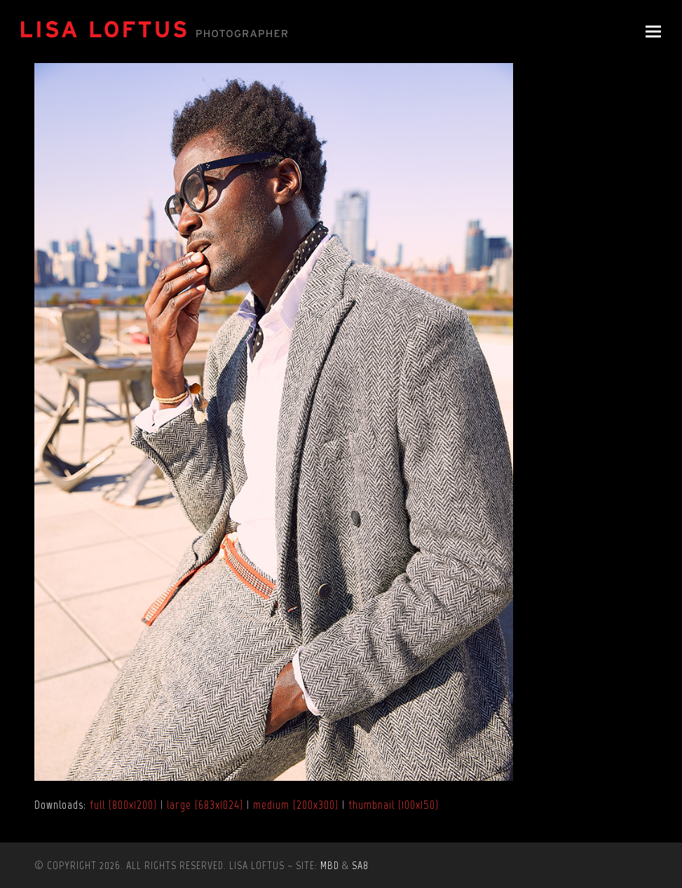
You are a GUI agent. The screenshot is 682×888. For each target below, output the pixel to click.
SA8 (360, 865)
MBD (329, 865)
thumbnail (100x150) (393, 805)
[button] (653, 32)
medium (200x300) (296, 805)
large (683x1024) (205, 805)
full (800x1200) (123, 805)
